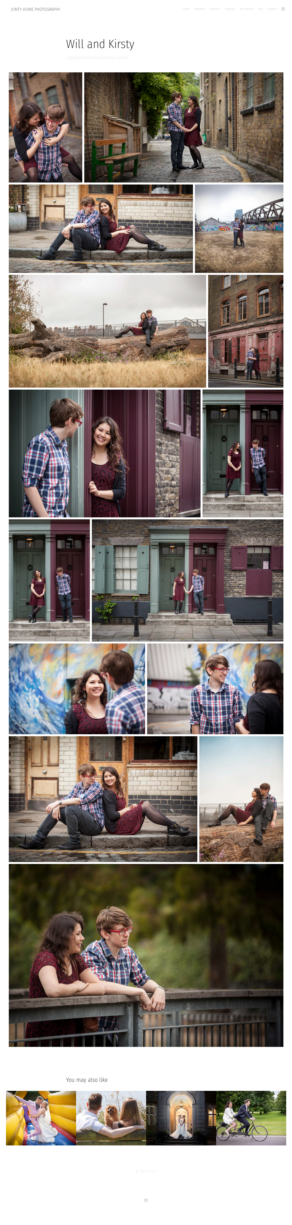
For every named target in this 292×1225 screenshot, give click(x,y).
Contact (272, 9)
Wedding (200, 9)
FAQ (260, 9)
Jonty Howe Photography (35, 9)
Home (186, 9)
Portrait (215, 9)
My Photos (246, 9)
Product (230, 9)
